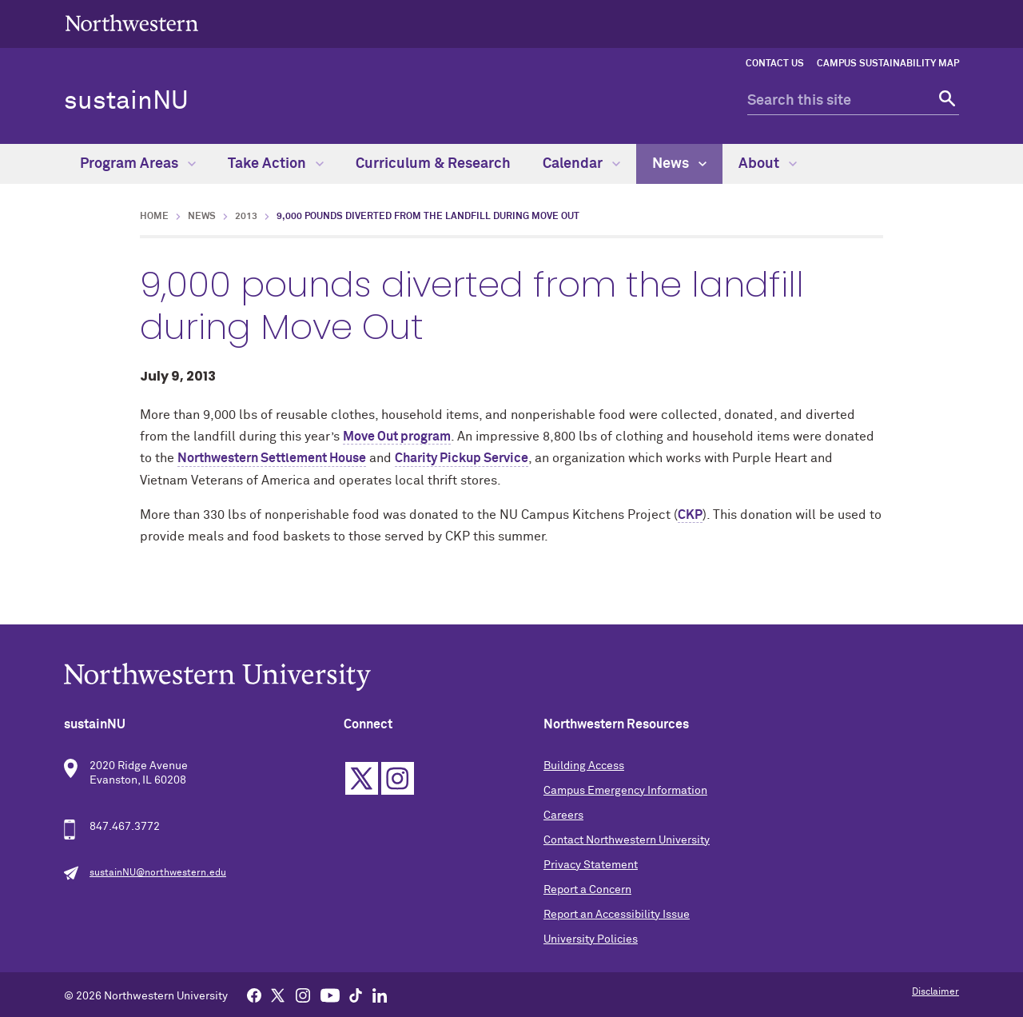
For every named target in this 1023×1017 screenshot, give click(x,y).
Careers (563, 815)
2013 (246, 216)
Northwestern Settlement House (271, 458)
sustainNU (126, 101)
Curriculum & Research (433, 164)
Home (154, 216)
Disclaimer (935, 992)
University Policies (590, 939)
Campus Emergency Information (625, 790)
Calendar (581, 164)
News (679, 164)
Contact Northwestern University (626, 840)
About (767, 164)
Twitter (361, 778)
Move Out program (397, 436)
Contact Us (775, 64)
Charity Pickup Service (461, 458)
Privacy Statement (590, 865)
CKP (690, 514)
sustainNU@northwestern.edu (158, 873)
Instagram (397, 778)
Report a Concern (587, 889)
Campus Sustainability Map (888, 64)
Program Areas (138, 164)
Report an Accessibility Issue (616, 914)
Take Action (276, 164)
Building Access (583, 766)
